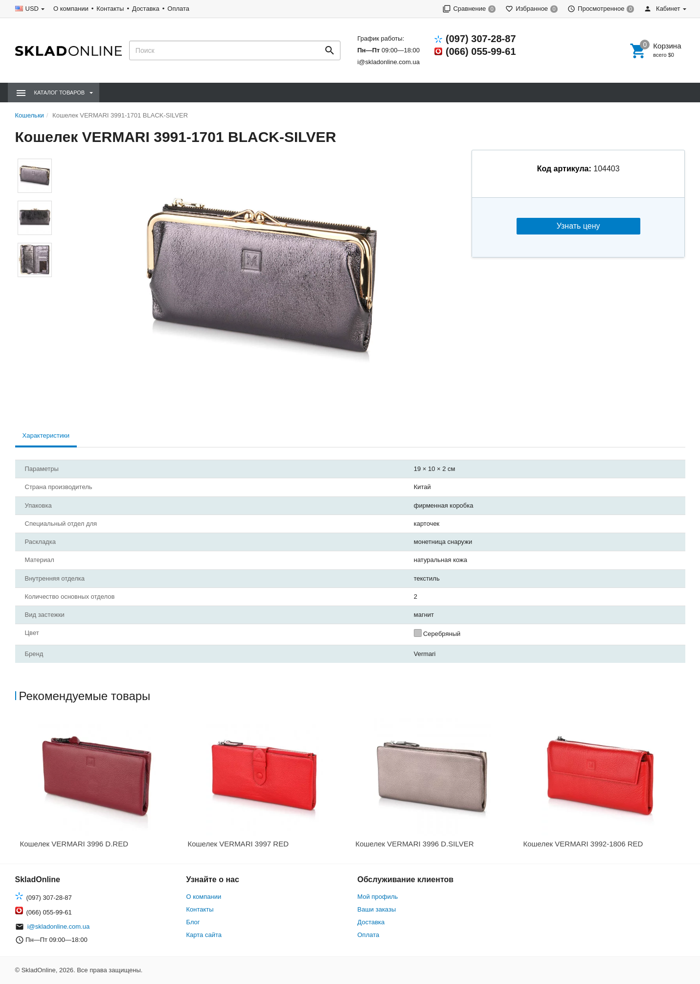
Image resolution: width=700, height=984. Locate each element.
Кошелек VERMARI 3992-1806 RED (583, 844)
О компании (71, 8)
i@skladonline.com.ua (388, 62)
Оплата (178, 8)
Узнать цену (578, 226)
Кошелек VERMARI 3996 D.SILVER (415, 844)
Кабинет (662, 8)
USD (32, 8)
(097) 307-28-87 (481, 38)
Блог (193, 922)
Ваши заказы (377, 909)
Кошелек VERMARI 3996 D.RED (74, 844)
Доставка (145, 8)
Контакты (110, 8)
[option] (99, 786)
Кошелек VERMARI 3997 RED (238, 844)
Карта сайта (204, 934)
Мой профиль (378, 896)
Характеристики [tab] (46, 435)
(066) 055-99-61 (481, 51)
